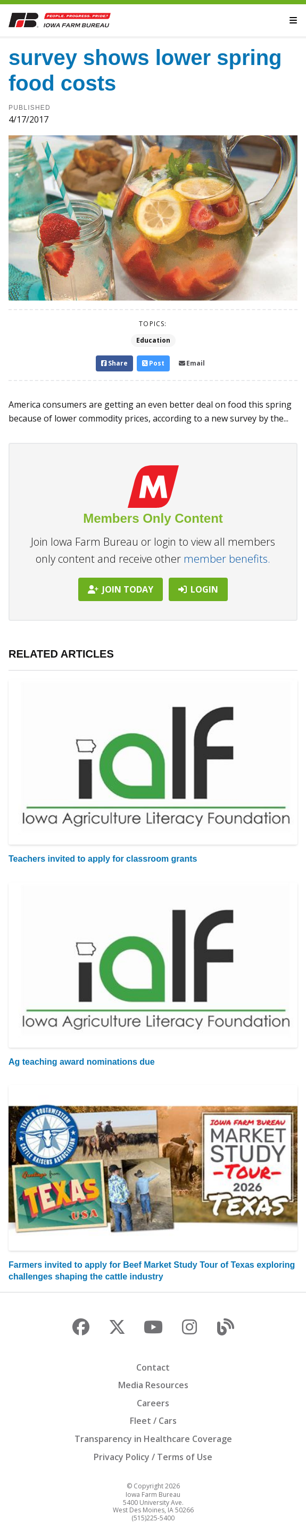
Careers (153, 1403)
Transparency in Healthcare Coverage (153, 1439)
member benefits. (227, 559)
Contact (153, 1367)
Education (153, 340)
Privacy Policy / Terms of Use (153, 1457)
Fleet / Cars (153, 1421)
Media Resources (153, 1385)
